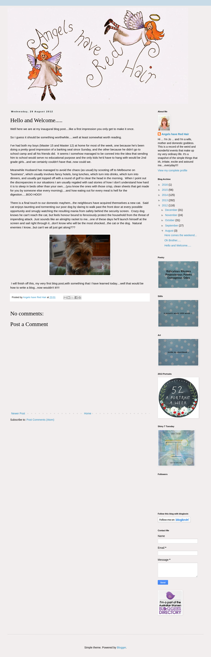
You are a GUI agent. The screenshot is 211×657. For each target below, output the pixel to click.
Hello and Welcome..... (177, 245)
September (172, 225)
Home (87, 413)
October (170, 220)
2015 (165, 189)
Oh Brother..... (172, 240)
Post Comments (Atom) (40, 419)
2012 (165, 205)
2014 (165, 194)
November (171, 215)
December (171, 209)
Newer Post (18, 413)
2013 (165, 200)
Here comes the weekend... (180, 235)
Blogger (121, 647)
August (169, 230)
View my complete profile (172, 170)
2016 (165, 184)
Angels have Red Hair (175, 134)
